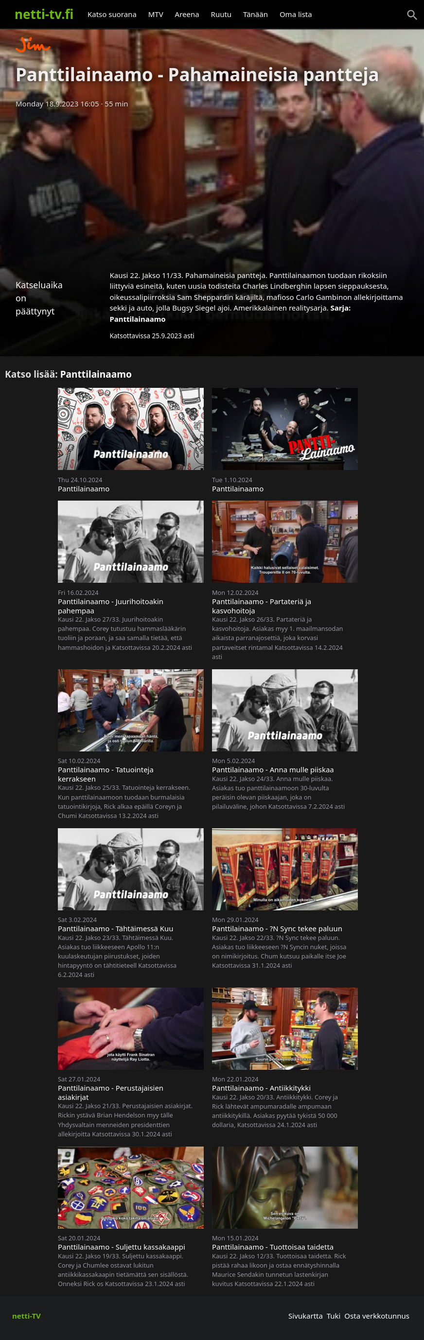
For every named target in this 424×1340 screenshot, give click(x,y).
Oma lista (296, 14)
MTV (155, 14)
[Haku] (412, 15)
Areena (187, 14)
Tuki (334, 1316)
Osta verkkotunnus (376, 1316)
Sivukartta (305, 1316)
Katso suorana (112, 14)
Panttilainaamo (137, 319)
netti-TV (26, 1316)
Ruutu (221, 14)
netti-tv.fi (44, 14)
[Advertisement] (212, 186)
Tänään (255, 14)
